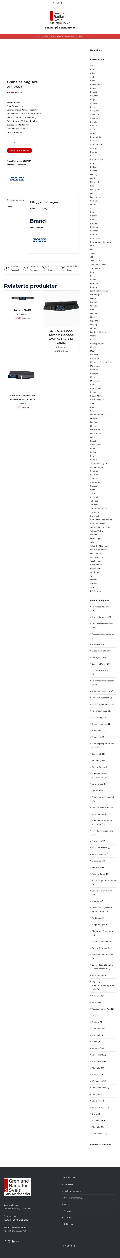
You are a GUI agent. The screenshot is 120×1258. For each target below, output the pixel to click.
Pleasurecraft (96, 433)
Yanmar (93, 583)
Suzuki (93, 493)
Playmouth (95, 429)
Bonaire (93, 92)
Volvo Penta (22, 314)
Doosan (93, 170)
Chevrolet (94, 114)
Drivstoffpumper (99, 948)
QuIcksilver (95, 444)
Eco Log (93, 174)
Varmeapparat (98, 814)
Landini (93, 302)
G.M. (92, 208)
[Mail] (18, 1241)
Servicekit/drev (99, 664)
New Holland (96, 388)
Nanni (93, 384)
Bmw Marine (96, 84)
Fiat (92, 186)
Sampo (93, 459)
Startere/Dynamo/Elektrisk (104, 880)
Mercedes (94, 358)
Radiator (95, 1022)
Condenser (97, 1028)
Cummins (94, 148)
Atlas (92, 73)
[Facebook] (5, 1241)
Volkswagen (95, 538)
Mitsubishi (95, 381)
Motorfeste (97, 644)
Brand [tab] (9, 206)
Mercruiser (95, 366)
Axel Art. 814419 (22, 310)
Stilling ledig (69, 1224)
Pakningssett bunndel (102, 607)
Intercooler (97, 1035)
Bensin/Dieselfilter (100, 807)
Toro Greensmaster (99, 508)
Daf (91, 156)
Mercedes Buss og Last (100, 362)
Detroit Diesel (96, 159)
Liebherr (94, 313)
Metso (93, 377)
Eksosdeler (97, 867)
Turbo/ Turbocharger (101, 704)
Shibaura (94, 478)
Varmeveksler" (98, 854)
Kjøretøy (95, 996)
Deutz (93, 163)
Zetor (92, 587)
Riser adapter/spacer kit (103, 797)
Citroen (93, 126)
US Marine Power (98, 523)
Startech (94, 486)
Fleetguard (95, 189)
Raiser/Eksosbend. (100, 691)
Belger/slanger (98, 924)
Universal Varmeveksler (101, 520)
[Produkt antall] (14, 142)
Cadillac (93, 103)
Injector (95, 901)
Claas (92, 129)
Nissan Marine (96, 396)
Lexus (93, 309)
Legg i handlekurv (19, 150)
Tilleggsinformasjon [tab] (16, 200)
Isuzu (92, 246)
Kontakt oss (69, 1217)
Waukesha (95, 561)
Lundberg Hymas (98, 332)
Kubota (93, 287)
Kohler (93, 279)
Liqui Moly (94, 321)
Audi (92, 77)
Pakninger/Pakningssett (103, 681)
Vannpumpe (97, 784)
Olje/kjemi (96, 657)
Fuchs (93, 204)
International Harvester (100, 242)
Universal (94, 516)
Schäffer (94, 471)
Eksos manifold (99, 651)
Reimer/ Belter (98, 874)
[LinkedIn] (13, 1241)
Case (92, 107)
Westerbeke (95, 568)
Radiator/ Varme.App (101, 1009)
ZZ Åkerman (95, 591)
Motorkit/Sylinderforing (102, 831)
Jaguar (93, 253)
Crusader (94, 141)
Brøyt (92, 99)
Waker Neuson (96, 557)
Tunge (94, 1041)
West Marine (96, 564)
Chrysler (94, 122)
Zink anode (97, 730)
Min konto (68, 1184)
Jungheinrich (96, 268)
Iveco (92, 249)
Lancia (93, 298)
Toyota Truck (96, 512)
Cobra (92, 133)
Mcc (92, 351)
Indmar (93, 234)
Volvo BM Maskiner (99, 546)
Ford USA (94, 201)
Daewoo (93, 152)
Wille (92, 576)
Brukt (94, 1114)
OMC (92, 403)
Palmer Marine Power (99, 414)
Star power (95, 482)
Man (92, 339)
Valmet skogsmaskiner (100, 527)
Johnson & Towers (98, 264)
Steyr (92, 489)
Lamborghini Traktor (99, 291)
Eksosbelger (97, 760)
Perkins (93, 418)
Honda (93, 219)
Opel (92, 411)
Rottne (93, 452)
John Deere (95, 261)
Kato (92, 272)
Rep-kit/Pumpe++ (100, 617)
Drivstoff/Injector (100, 698)
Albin (92, 69)
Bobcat (93, 88)
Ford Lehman (96, 197)
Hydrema (94, 227)
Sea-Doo (94, 474)
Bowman (94, 95)
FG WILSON (95, 182)
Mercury (94, 369)
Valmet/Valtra (96, 531)
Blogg (66, 1204)
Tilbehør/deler (21, 164)
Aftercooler (97, 1081)
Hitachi (93, 216)
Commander (95, 137)
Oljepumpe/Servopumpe (103, 931)
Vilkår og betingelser (73, 1191)
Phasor (93, 426)
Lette (94, 1015)
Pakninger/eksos (99, 711)
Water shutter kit (100, 848)
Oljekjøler (96, 1068)
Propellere (96, 737)
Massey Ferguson (98, 343)
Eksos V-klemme (99, 724)
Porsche (93, 441)
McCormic (94, 354)
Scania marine (96, 467)
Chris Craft (95, 118)
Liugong (93, 324)
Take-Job (94, 501)
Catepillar (94, 111)
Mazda (93, 347)
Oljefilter (96, 790)
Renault (93, 448)
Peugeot (94, 422)
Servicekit (96, 754)
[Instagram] (9, 1241)
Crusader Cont (96, 144)
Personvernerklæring (73, 1198)
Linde (92, 317)
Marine (95, 1074)
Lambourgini (96, 294)
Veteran (95, 1002)
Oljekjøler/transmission (103, 623)
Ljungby (93, 328)
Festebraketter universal (103, 634)
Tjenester (68, 1211)
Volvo (92, 542)
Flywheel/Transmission (102, 954)
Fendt (93, 178)
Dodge (93, 167)
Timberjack (95, 505)
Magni (93, 336)
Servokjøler (97, 1101)
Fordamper (97, 918)
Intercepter (95, 238)
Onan (92, 407)
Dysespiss (96, 861)
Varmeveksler (98, 1107)
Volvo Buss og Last (98, 549)
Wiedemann (95, 572)
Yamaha (93, 579)
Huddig (93, 223)
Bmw (92, 80)
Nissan (93, 392)
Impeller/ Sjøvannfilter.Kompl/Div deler (103, 985)
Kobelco (93, 276)
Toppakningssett (99, 717)
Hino (92, 212)
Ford (92, 193)
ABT (92, 65)
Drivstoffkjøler (98, 767)
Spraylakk (96, 841)
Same (92, 456)
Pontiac (93, 437)
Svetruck (94, 497)
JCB (91, 257)
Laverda (93, 306)
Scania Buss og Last (99, 463)
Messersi (94, 373)
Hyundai (94, 231)
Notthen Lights (97, 399)
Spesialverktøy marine (102, 891)
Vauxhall (94, 534)
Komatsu (94, 283)
